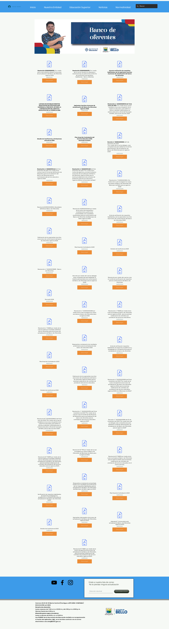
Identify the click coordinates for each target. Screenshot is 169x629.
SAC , (54, 619)
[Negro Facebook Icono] (62, 582)
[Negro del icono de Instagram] (70, 582)
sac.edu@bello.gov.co (52, 621)
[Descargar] (49, 80)
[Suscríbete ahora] (121, 591)
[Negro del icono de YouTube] (54, 582)
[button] (80, 6)
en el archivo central (63, 619)
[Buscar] (146, 6)
